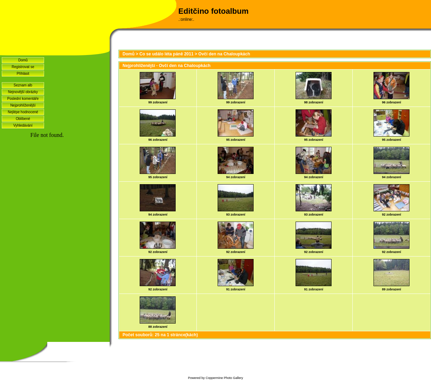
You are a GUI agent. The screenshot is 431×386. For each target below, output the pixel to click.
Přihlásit (23, 74)
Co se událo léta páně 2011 (166, 54)
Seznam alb (23, 85)
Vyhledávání (23, 125)
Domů (23, 60)
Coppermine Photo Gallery (224, 378)
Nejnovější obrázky (23, 92)
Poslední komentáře (23, 99)
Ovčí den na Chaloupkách (224, 54)
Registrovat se (23, 67)
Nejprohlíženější (23, 105)
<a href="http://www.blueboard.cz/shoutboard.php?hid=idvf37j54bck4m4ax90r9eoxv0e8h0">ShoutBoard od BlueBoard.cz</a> (55, 226)
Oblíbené (23, 119)
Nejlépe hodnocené (23, 112)
